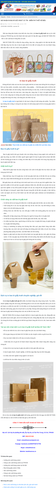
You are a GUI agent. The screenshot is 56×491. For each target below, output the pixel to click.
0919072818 (28, 14)
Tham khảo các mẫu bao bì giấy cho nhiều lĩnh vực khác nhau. (31, 145)
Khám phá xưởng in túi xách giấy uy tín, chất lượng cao (20, 487)
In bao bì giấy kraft (9, 101)
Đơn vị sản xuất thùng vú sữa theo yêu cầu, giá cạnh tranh (21, 484)
